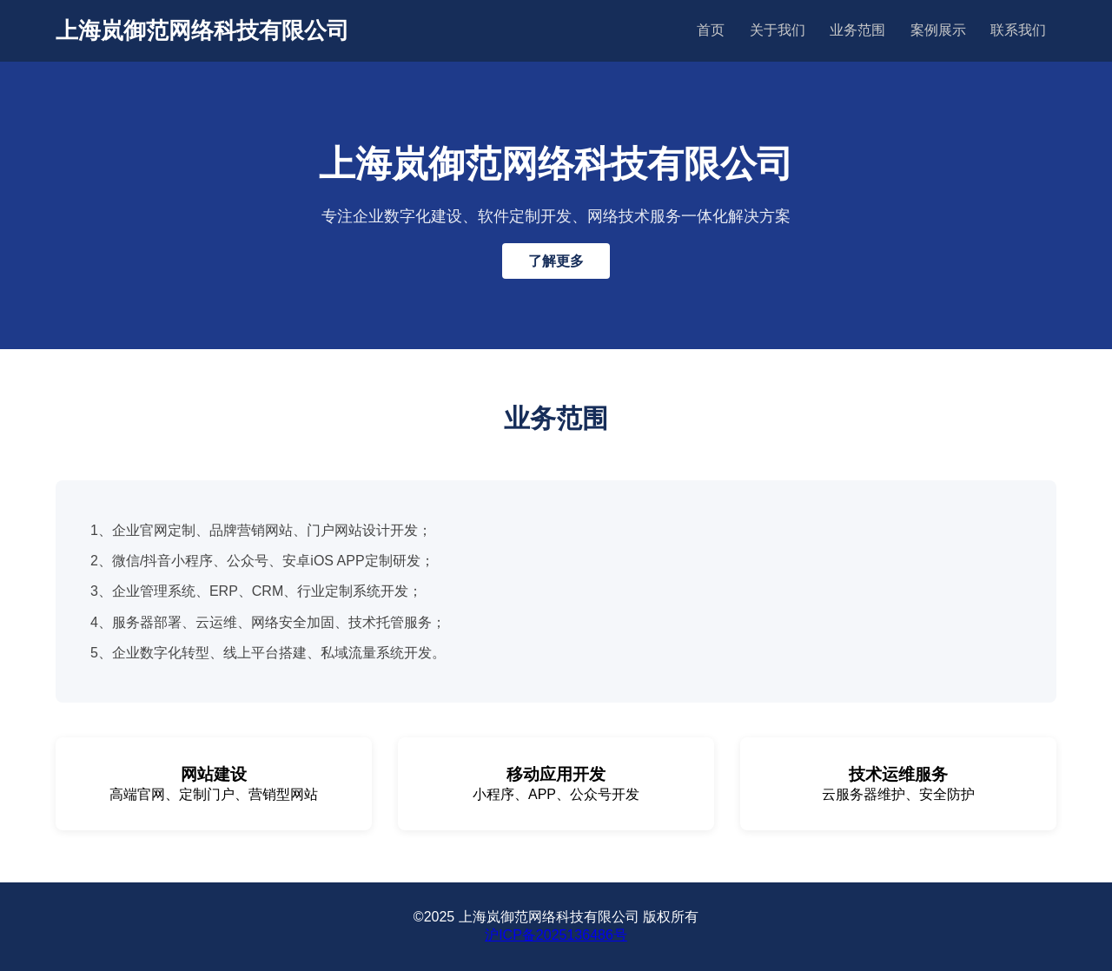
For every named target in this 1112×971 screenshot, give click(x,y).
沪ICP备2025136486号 (556, 935)
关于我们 (777, 30)
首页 (711, 30)
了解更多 (556, 261)
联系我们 (1018, 30)
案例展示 (938, 30)
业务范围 (857, 30)
